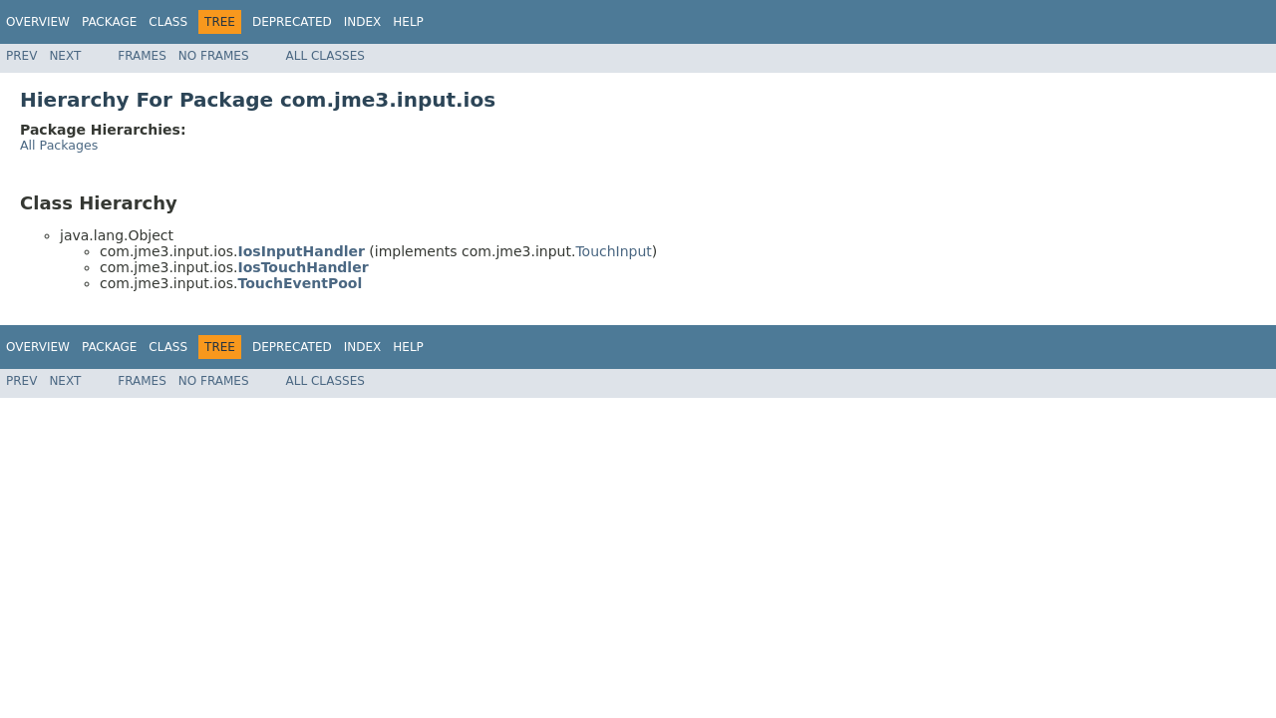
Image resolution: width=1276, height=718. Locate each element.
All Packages (59, 145)
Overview (38, 22)
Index (363, 22)
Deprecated (292, 22)
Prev (21, 56)
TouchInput (613, 251)
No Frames (213, 56)
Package (109, 22)
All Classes (325, 56)
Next (65, 56)
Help (408, 22)
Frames (142, 56)
